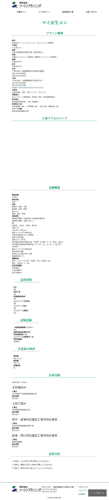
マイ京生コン (44, 11)
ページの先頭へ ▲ (97, 493)
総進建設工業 (67, 11)
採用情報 (81, 494)
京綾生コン (21, 11)
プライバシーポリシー (86, 490)
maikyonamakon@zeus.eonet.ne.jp (30, 87)
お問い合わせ (91, 11)
